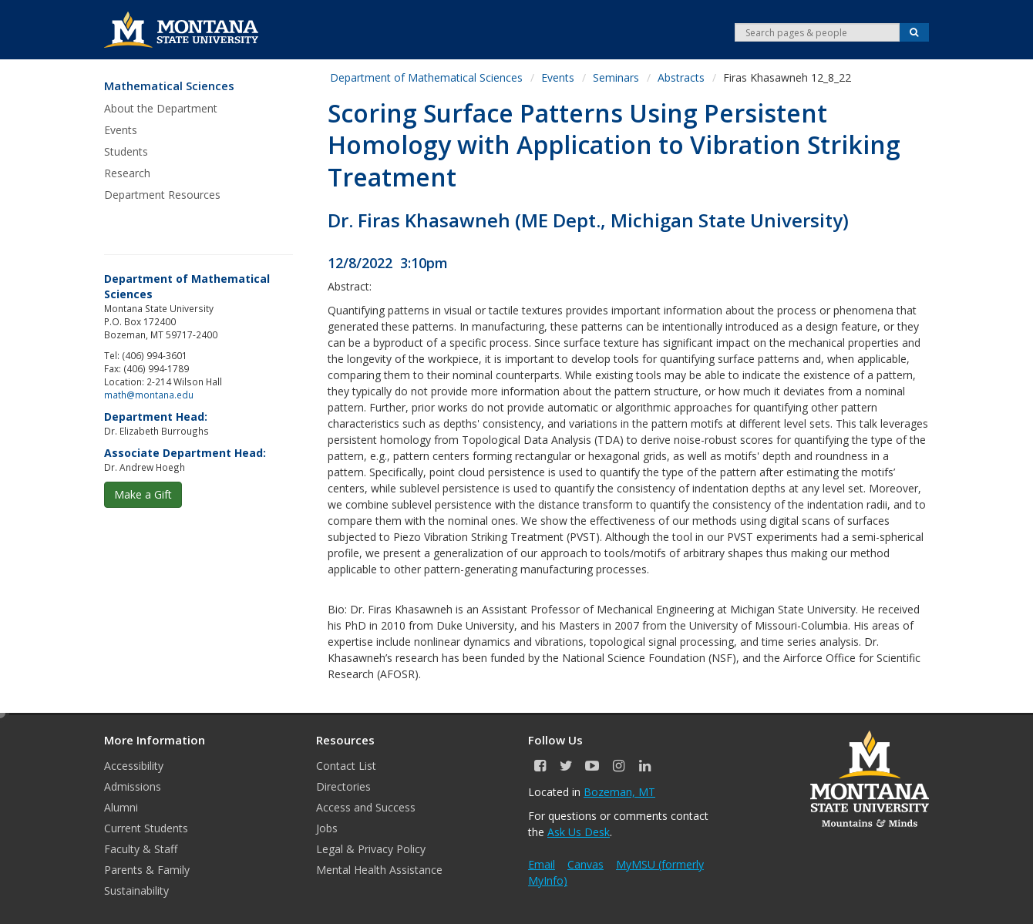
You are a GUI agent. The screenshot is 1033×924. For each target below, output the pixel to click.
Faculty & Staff (140, 849)
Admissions (132, 786)
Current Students (146, 828)
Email (541, 864)
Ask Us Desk (578, 832)
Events (120, 130)
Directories (343, 786)
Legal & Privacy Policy (371, 849)
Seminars (616, 77)
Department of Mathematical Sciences (426, 77)
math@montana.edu (148, 394)
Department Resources (162, 194)
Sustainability (136, 890)
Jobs (327, 828)
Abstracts (681, 77)
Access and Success (366, 807)
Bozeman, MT (619, 792)
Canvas (585, 864)
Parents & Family (147, 869)
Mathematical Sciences (169, 86)
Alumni (121, 807)
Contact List (346, 765)
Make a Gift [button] (143, 494)
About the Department (160, 108)
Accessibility (133, 765)
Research (127, 173)
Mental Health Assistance (379, 869)
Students (126, 151)
